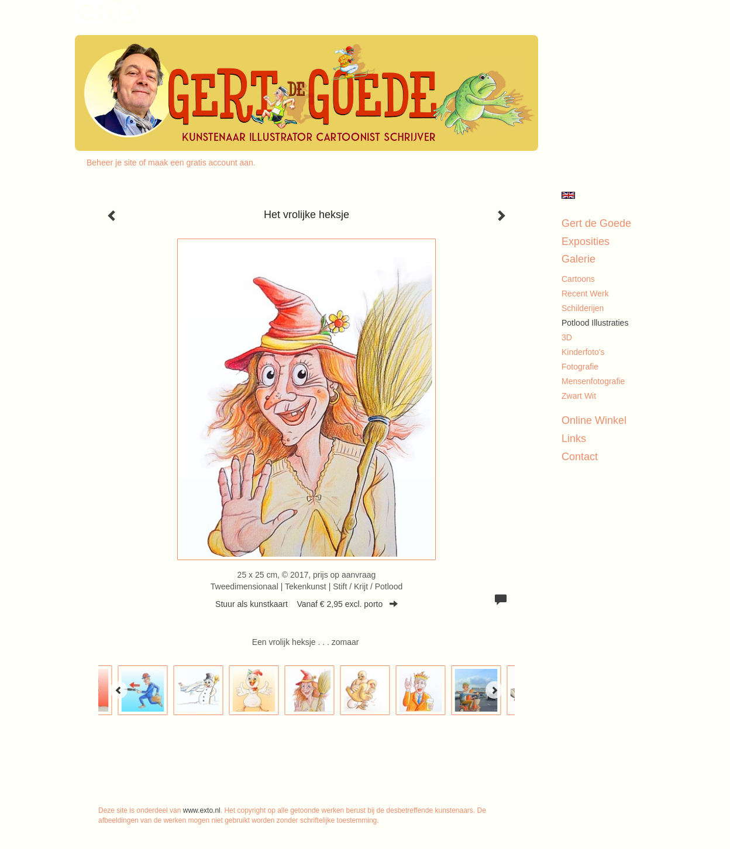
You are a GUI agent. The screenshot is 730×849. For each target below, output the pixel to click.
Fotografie (580, 366)
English (568, 195)
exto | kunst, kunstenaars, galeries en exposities (108, 11)
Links (574, 438)
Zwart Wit (579, 396)
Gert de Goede (596, 223)
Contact (580, 457)
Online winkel (594, 420)
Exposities (586, 241)
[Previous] (119, 690)
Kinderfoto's (583, 352)
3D (567, 337)
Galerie (578, 259)
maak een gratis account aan (200, 162)
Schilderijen (583, 308)
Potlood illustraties (595, 322)
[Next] (494, 690)
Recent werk (585, 293)
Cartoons (578, 279)
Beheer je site (112, 162)
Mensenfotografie (593, 381)
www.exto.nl (202, 810)
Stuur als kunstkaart (306, 604)
